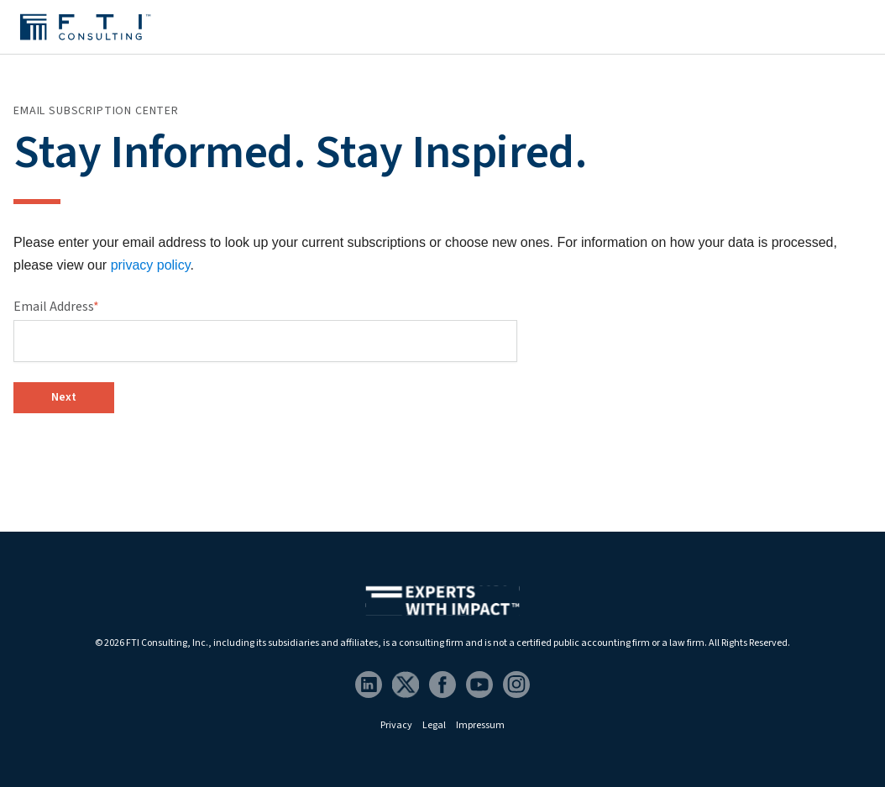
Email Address (56, 306)
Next (63, 397)
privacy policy (151, 265)
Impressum (480, 725)
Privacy (396, 725)
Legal (434, 725)
